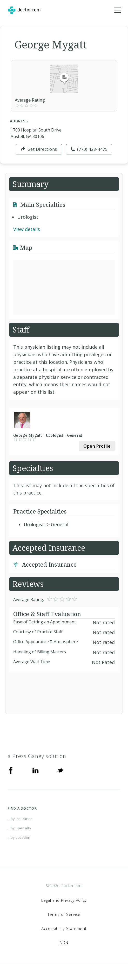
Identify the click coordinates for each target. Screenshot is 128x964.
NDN (64, 942)
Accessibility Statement (63, 928)
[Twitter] (60, 770)
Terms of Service (64, 914)
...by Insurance (20, 818)
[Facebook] (11, 770)
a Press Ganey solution (37, 756)
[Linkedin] (35, 770)
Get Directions (39, 149)
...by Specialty (19, 828)
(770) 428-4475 (89, 149)
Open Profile (97, 446)
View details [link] (26, 229)
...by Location (19, 837)
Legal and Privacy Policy (64, 900)
